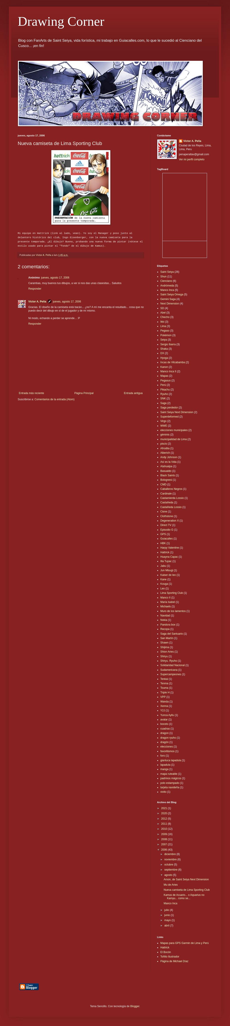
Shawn (164, 642)
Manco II (165, 597)
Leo (162, 588)
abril (167, 925)
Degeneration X (169, 520)
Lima (163, 326)
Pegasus (165, 380)
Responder (34, 288)
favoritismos (167, 751)
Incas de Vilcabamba (172, 362)
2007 (164, 844)
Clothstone (166, 516)
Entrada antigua (133, 393)
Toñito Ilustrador (169, 956)
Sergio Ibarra (168, 344)
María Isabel (167, 602)
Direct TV (165, 525)
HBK (163, 543)
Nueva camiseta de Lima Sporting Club (187, 889)
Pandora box (167, 624)
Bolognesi (166, 479)
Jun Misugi (166, 570)
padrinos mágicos (170, 778)
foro (162, 755)
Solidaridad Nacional (172, 665)
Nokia (163, 620)
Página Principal (84, 393)
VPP (163, 696)
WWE (163, 425)
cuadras (165, 728)
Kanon (164, 367)
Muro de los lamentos (173, 611)
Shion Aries (167, 651)
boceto (164, 724)
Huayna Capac (169, 556)
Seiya (163, 339)
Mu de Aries (171, 884)
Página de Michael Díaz (174, 961)
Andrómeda (167, 285)
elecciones (166, 746)
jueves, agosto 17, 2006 (55, 277)
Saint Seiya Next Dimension (176, 412)
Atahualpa (166, 466)
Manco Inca (167, 290)
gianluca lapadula (170, 760)
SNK (163, 398)
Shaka (164, 348)
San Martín (166, 638)
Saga (163, 403)
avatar (164, 719)
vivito (163, 791)
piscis (163, 443)
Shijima (164, 647)
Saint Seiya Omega (171, 294)
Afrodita (164, 448)
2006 (164, 849)
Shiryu (164, 656)
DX (162, 353)
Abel (163, 312)
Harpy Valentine (169, 547)
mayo (168, 920)
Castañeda (166, 502)
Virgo (163, 421)
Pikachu (165, 389)
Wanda (164, 701)
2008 (164, 839)
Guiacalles (166, 538)
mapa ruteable (168, 773)
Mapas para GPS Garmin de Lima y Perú (184, 943)
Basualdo (165, 471)
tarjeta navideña (169, 787)
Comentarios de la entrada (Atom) (54, 399)
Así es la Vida (168, 461)
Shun (163, 276)
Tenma (164, 683)
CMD (163, 484)
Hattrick (164, 552)
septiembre (171, 869)
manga (164, 769)
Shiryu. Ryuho (168, 660)
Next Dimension (169, 303)
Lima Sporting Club (171, 592)
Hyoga (164, 357)
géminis (164, 434)
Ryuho (164, 394)
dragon (164, 733)
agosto (168, 875)
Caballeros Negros (171, 488)
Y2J (162, 710)
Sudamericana (168, 669)
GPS (163, 534)
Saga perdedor (169, 407)
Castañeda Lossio (171, 507)
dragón (164, 742)
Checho (164, 317)
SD (162, 308)
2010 (164, 828)
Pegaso (164, 330)
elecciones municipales (174, 430)
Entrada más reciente (31, 393)
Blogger (134, 1006)
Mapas (164, 375)
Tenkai (164, 679)
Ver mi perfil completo (191, 159)
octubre (169, 864)
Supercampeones (170, 674)
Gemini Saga (168, 299)
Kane (163, 579)
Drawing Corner (61, 21)
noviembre (170, 859)
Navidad (165, 615)
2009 (164, 834)
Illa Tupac (166, 561)
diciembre (170, 854)
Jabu (163, 565)
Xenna (164, 706)
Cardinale (166, 493)
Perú (163, 384)
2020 (164, 813)
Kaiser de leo (168, 575)
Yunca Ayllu (167, 715)
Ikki (162, 321)
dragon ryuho (168, 737)
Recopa (164, 629)
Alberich (165, 452)
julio (167, 910)
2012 (164, 818)
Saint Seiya (167, 271)
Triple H (165, 692)
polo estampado (169, 783)
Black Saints (167, 475)
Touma (164, 687)
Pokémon (166, 335)
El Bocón (165, 952)
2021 (164, 808)
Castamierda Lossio (172, 498)
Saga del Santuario (171, 633)
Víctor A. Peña (37, 301)
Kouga (164, 583)
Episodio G (166, 529)
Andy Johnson (168, 457)
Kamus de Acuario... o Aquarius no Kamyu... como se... (184, 896)
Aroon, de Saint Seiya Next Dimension (186, 879)
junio (167, 915)
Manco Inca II (168, 371)
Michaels (165, 606)
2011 (164, 823)
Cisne (163, 511)
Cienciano (166, 280)
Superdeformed (169, 416)
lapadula (165, 764)
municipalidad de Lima (173, 439)
